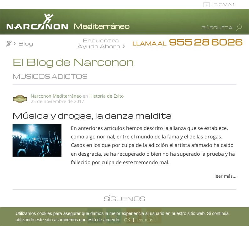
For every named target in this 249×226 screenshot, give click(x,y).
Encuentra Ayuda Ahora (98, 42)
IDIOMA (223, 4)
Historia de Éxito (106, 96)
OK (127, 219)
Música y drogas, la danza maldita (92, 115)
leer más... (225, 176)
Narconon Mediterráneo (56, 96)
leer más (144, 219)
